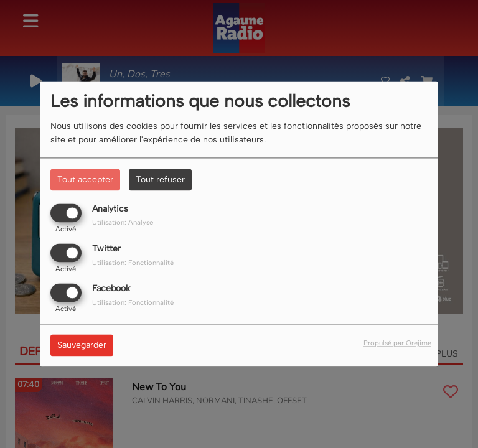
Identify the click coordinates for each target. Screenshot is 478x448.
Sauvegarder (81, 345)
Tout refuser (160, 179)
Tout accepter (85, 179)
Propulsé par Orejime (397, 343)
